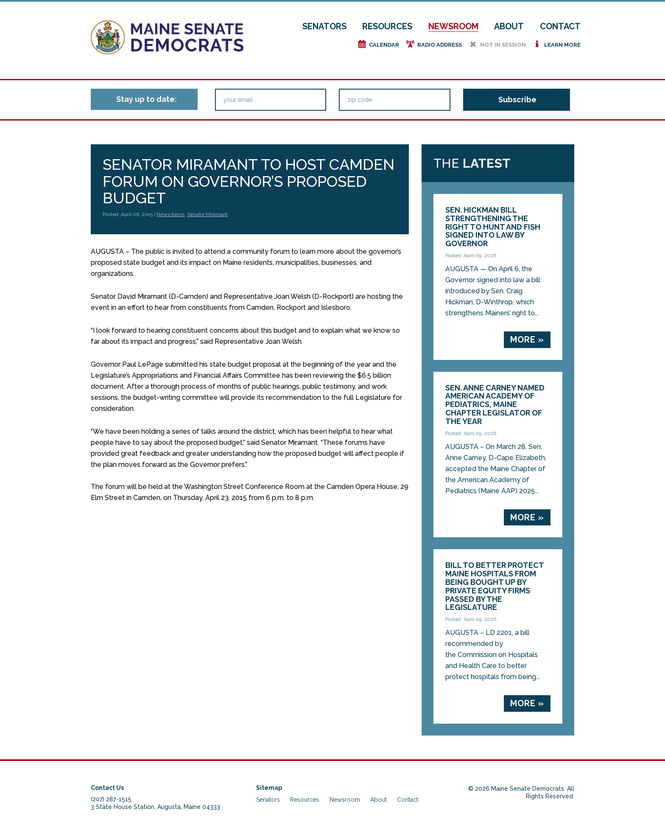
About (509, 26)
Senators (324, 26)
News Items (170, 214)
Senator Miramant (207, 214)
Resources (387, 26)
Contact (560, 26)
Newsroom (453, 26)
